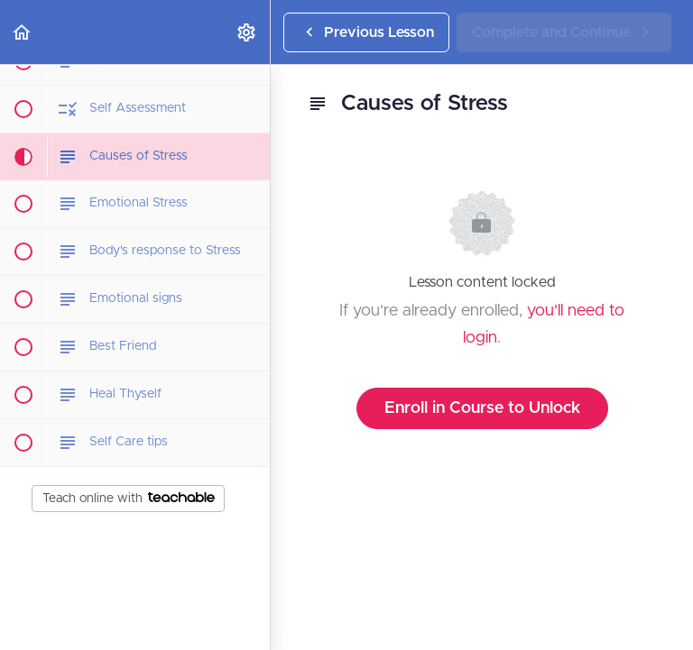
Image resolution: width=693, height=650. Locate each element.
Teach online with (128, 498)
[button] (22, 32)
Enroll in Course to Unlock (482, 408)
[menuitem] (247, 32)
